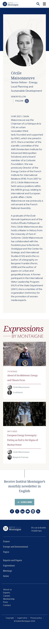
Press (5, 602)
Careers (6, 596)
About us (7, 589)
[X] (17, 511)
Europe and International (15, 547)
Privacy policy (36, 618)
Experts (6, 592)
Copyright (10, 618)
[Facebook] (12, 511)
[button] (46, 4)
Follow (22, 101)
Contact (7, 605)
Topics (6, 552)
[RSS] (38, 511)
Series (6, 576)
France (6, 541)
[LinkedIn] (22, 511)
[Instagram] (33, 511)
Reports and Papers (12, 560)
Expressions (9, 565)
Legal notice (22, 618)
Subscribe (26, 502)
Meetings (7, 570)
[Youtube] (28, 511)
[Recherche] (38, 4)
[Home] (10, 4)
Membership (9, 599)
